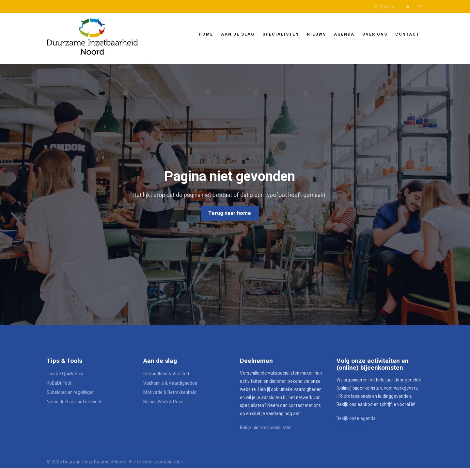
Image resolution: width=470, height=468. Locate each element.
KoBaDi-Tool (59, 383)
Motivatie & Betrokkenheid (169, 392)
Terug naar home (229, 213)
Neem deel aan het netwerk (74, 401)
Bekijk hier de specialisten (265, 427)
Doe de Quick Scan (66, 373)
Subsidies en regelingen (71, 392)
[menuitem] (206, 33)
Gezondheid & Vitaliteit (166, 373)
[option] (235, 194)
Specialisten (280, 34)
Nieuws (316, 34)
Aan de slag (238, 34)
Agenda (344, 34)
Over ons (374, 34)
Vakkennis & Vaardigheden (170, 383)
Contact (407, 34)
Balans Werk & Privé (163, 401)
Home (206, 34)
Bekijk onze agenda (356, 418)
